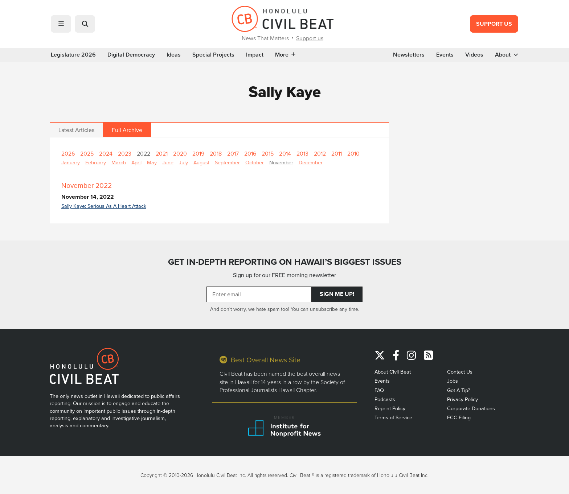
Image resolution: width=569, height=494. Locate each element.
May (152, 162)
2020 (180, 153)
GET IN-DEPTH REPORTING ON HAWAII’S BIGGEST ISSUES (284, 261)
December (311, 162)
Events (445, 55)
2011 (336, 153)
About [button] (506, 55)
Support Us (494, 24)
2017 (233, 153)
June (167, 162)
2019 (198, 153)
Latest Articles (76, 130)
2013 (302, 153)
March (118, 162)
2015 (268, 153)
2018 (216, 153)
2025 (87, 153)
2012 (320, 153)
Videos (474, 55)
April (136, 162)
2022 (143, 153)
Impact (254, 55)
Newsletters (409, 55)
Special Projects (213, 55)
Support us (309, 38)
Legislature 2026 (73, 55)
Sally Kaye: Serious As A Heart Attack (103, 206)
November (281, 162)
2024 (105, 153)
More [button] (285, 55)
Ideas (174, 55)
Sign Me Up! (337, 294)
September (227, 162)
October (254, 162)
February (95, 162)
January (70, 162)
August (201, 162)
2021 (162, 153)
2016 (250, 153)
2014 (285, 153)
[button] (61, 24)
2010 (353, 153)
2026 (68, 153)
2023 (124, 153)
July (183, 162)
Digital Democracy (131, 55)
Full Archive (127, 130)
